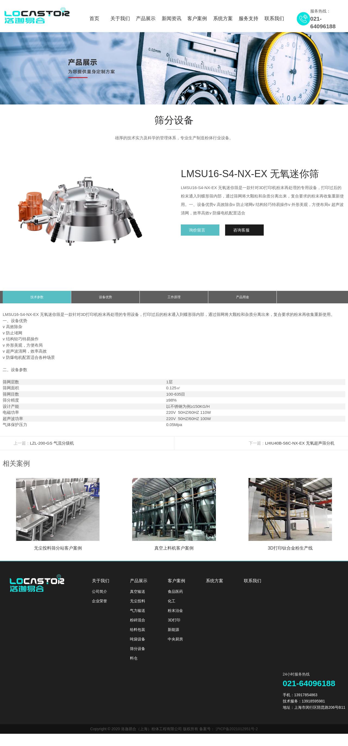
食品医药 (175, 595)
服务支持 (248, 18)
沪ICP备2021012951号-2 (237, 733)
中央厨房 (175, 643)
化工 (171, 605)
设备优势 (105, 299)
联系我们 (274, 18)
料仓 (134, 662)
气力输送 (137, 614)
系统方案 (223, 18)
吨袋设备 (137, 643)
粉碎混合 (137, 624)
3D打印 (174, 624)
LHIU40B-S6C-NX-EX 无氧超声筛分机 (299, 447)
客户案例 (197, 18)
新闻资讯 (171, 18)
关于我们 (120, 18)
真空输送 (137, 595)
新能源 (173, 633)
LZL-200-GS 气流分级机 (52, 447)
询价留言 (198, 230)
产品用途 (242, 299)
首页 (94, 18)
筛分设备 (137, 653)
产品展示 (146, 18)
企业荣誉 (99, 605)
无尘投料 (137, 605)
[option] (174, 68)
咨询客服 (245, 230)
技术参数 (37, 299)
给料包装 (137, 633)
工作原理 (174, 299)
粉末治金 (175, 614)
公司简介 (99, 595)
